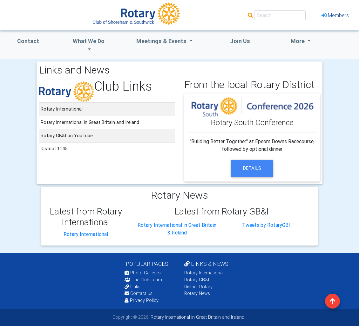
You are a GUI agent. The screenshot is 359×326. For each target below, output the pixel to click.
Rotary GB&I (196, 280)
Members (335, 15)
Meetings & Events (162, 41)
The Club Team (143, 280)
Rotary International (86, 234)
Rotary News (197, 293)
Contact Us (138, 293)
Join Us (240, 41)
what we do (89, 41)
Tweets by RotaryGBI (266, 225)
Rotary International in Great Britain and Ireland (196, 317)
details (252, 168)
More (298, 41)
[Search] (280, 15)
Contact (28, 41)
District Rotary (198, 287)
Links (132, 287)
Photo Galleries (143, 273)
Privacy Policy (142, 300)
